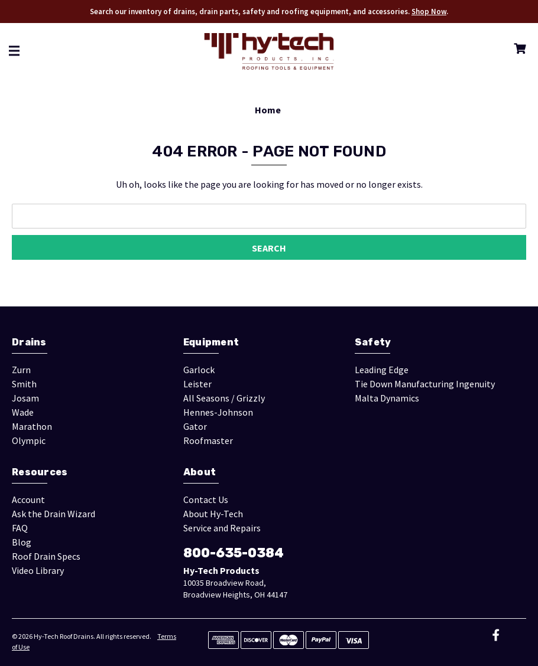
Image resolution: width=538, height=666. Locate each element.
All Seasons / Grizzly (224, 398)
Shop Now (428, 11)
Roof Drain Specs (46, 556)
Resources (39, 472)
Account (28, 499)
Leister (197, 384)
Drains (29, 342)
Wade (23, 412)
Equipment (211, 342)
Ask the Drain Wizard (53, 514)
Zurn (21, 370)
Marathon (32, 426)
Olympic (29, 440)
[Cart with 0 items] (517, 50)
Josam (25, 398)
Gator (195, 426)
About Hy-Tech (213, 514)
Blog (21, 542)
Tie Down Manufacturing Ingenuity (425, 384)
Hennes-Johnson (218, 412)
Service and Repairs (222, 528)
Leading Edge (382, 370)
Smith (24, 384)
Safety (373, 342)
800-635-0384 (233, 553)
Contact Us (205, 499)
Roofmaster (208, 440)
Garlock (199, 370)
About (199, 472)
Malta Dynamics (387, 398)
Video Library (38, 570)
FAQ (20, 528)
